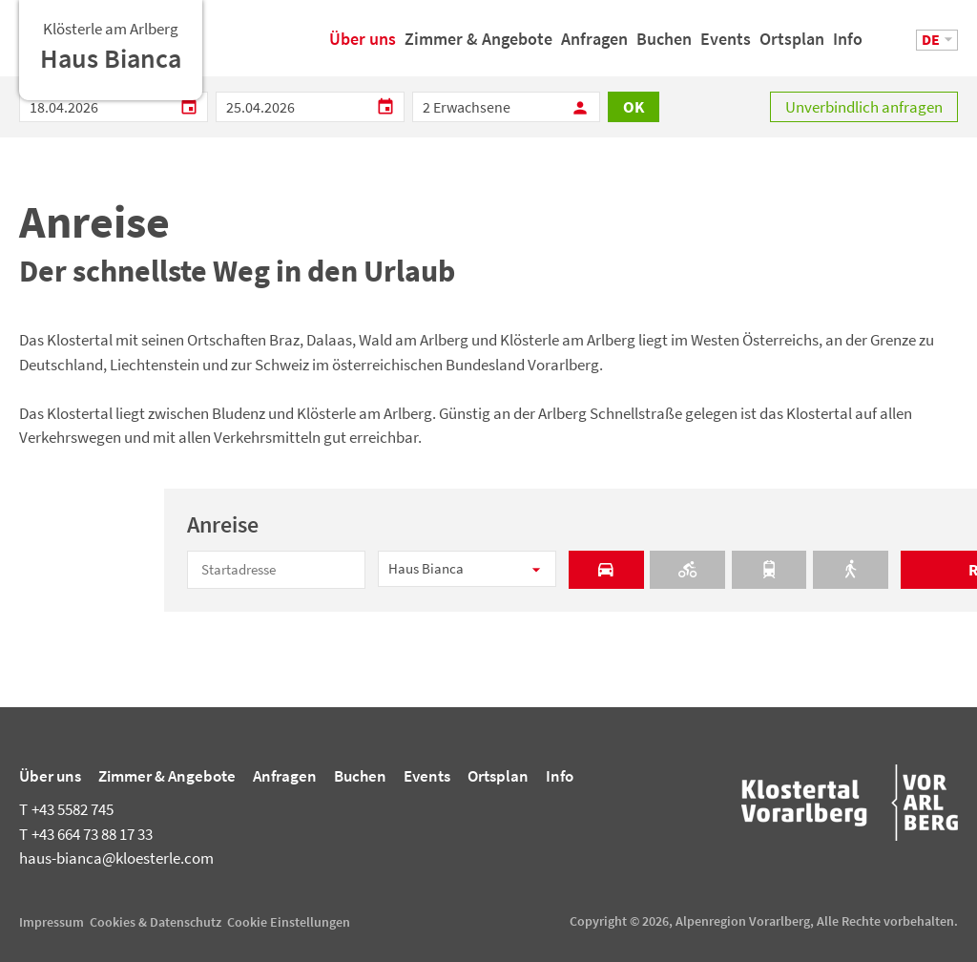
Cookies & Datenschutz (155, 922)
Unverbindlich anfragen (864, 106)
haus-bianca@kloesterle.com (116, 857)
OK (633, 106)
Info (848, 46)
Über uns (362, 46)
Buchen (664, 46)
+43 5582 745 (66, 809)
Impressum (51, 922)
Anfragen (594, 46)
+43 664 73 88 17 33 (86, 834)
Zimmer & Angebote (478, 46)
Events (725, 46)
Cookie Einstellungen (288, 922)
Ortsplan (791, 46)
